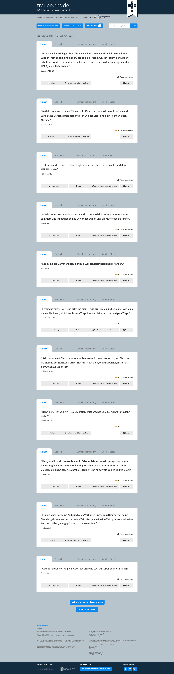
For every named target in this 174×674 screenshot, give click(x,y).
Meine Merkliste (94, 25)
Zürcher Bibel (108, 44)
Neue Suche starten (87, 609)
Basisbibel (59, 44)
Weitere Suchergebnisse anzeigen (87, 602)
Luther (43, 44)
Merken (51, 83)
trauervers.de (53, 5)
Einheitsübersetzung (86, 44)
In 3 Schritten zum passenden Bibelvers (55, 10)
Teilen (126, 83)
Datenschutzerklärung (42, 625)
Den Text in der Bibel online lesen (77, 83)
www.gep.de (40, 637)
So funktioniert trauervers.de (48, 26)
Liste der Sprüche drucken (72, 26)
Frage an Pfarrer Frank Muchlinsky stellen (96, 669)
